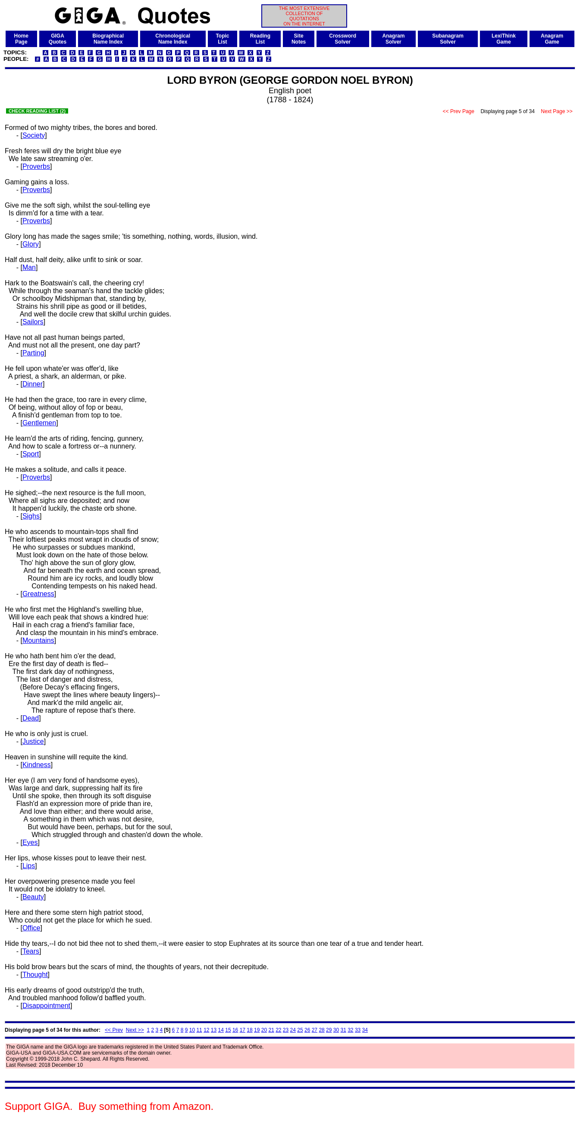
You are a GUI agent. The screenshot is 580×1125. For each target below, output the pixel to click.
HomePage (21, 39)
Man (29, 267)
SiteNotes (299, 39)
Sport (30, 454)
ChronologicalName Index (172, 39)
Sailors (33, 321)
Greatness (38, 593)
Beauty (33, 897)
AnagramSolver (393, 39)
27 (314, 1030)
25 (300, 1030)
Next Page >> (556, 111)
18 (249, 1030)
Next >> (135, 1030)
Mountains (38, 640)
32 (350, 1030)
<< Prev (114, 1030)
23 (285, 1030)
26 (307, 1030)
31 (343, 1030)
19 (257, 1030)
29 (329, 1030)
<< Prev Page (458, 111)
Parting (33, 353)
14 (221, 1030)
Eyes (30, 842)
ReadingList (260, 39)
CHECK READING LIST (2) (37, 111)
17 (242, 1030)
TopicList (222, 39)
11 (199, 1030)
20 (264, 1030)
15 (228, 1030)
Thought (35, 974)
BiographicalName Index (108, 39)
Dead (30, 718)
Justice (33, 741)
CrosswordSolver (342, 39)
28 (321, 1030)
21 (271, 1030)
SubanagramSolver (448, 39)
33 (358, 1030)
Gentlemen (39, 423)
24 (293, 1030)
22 (278, 1030)
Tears (30, 951)
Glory (30, 244)
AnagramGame (552, 39)
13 (213, 1030)
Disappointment (46, 1005)
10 (192, 1030)
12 (206, 1030)
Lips (28, 865)
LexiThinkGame (504, 39)
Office (31, 928)
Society (33, 135)
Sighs (31, 516)
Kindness (36, 764)
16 (235, 1030)
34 (365, 1030)
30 (336, 1030)
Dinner (32, 384)
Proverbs (36, 166)
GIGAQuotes (57, 39)
